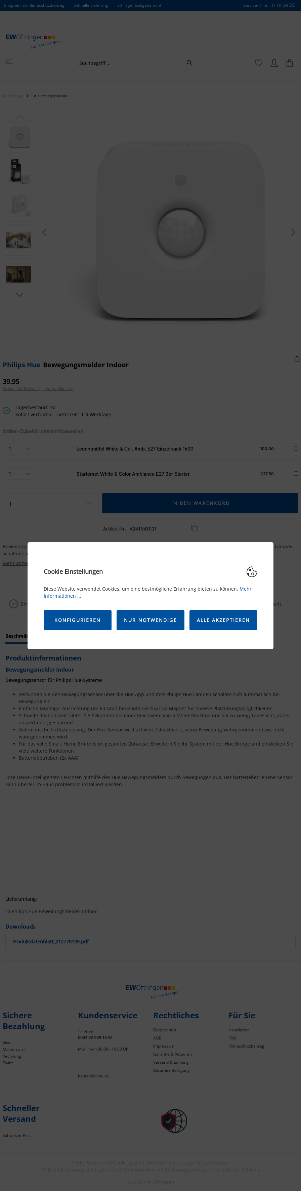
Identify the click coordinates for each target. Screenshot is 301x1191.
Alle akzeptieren (223, 620)
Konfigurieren (77, 620)
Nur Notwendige (150, 620)
